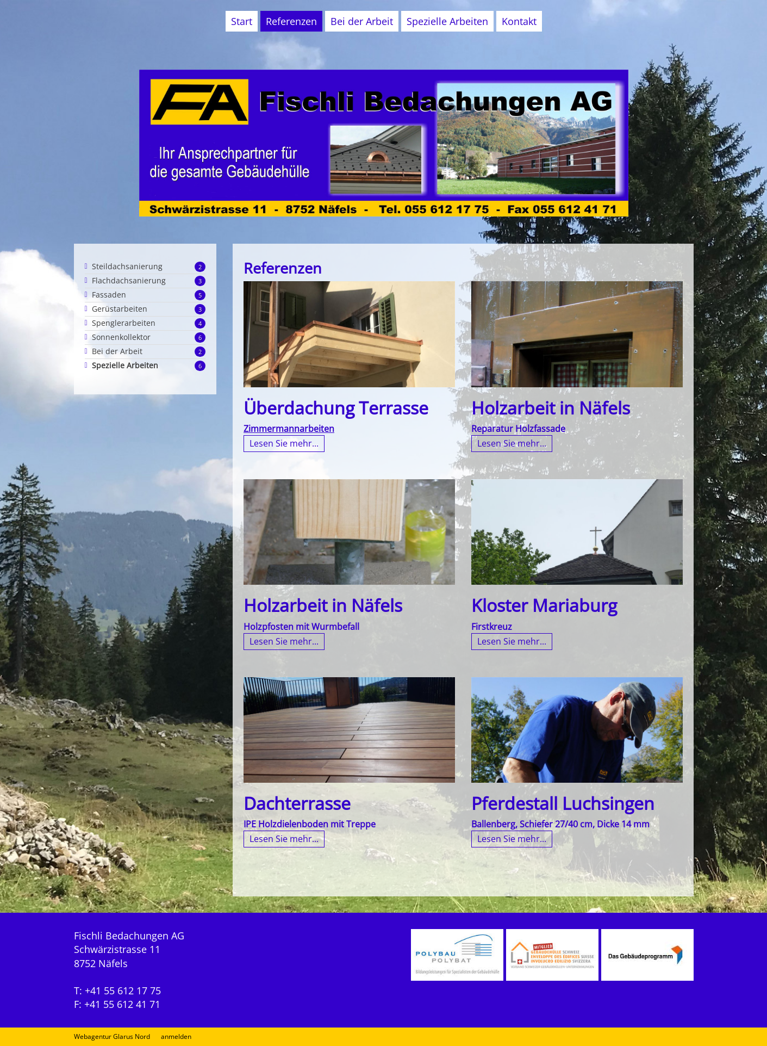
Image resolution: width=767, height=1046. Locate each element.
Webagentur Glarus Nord (112, 1037)
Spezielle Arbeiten (447, 21)
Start (241, 21)
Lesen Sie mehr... (284, 443)
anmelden (176, 1036)
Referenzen (291, 21)
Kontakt (519, 21)
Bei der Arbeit (362, 21)
